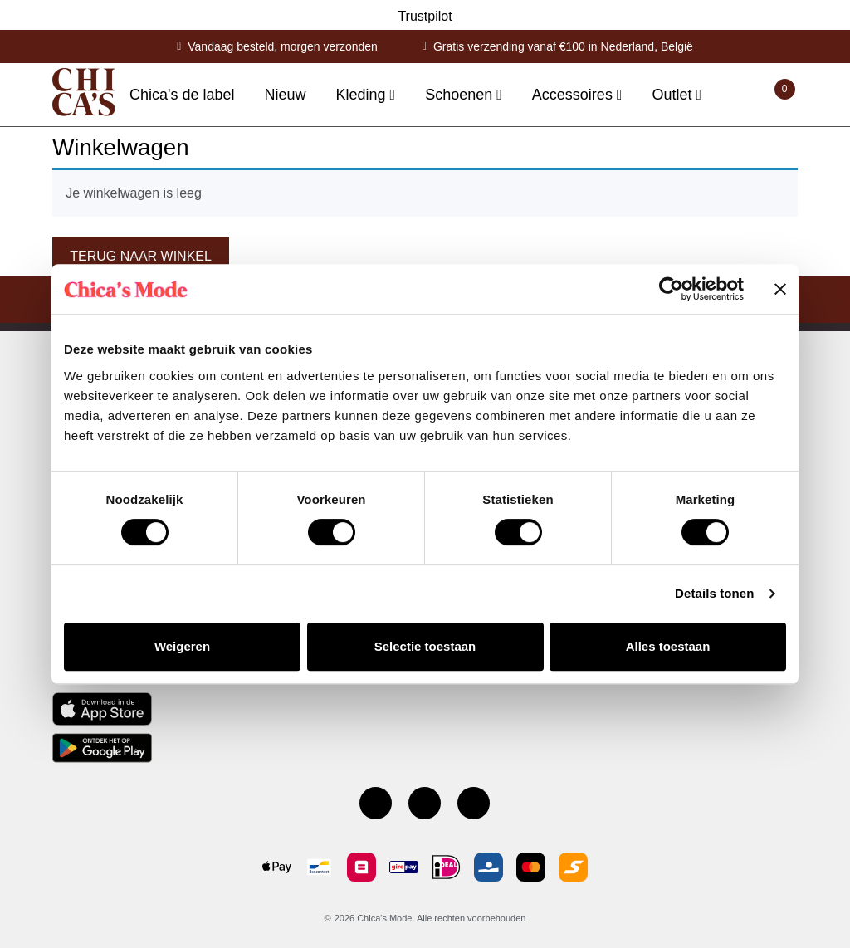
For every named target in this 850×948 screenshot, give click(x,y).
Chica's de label (182, 94)
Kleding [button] (363, 94)
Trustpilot (425, 16)
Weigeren (182, 646)
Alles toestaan (668, 646)
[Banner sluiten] (780, 289)
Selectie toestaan (425, 646)
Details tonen (714, 593)
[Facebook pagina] (375, 803)
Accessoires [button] (574, 94)
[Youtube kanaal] (473, 803)
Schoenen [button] (460, 94)
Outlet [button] (674, 94)
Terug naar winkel (141, 256)
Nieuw (285, 94)
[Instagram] (424, 803)
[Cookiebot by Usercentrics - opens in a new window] (671, 288)
